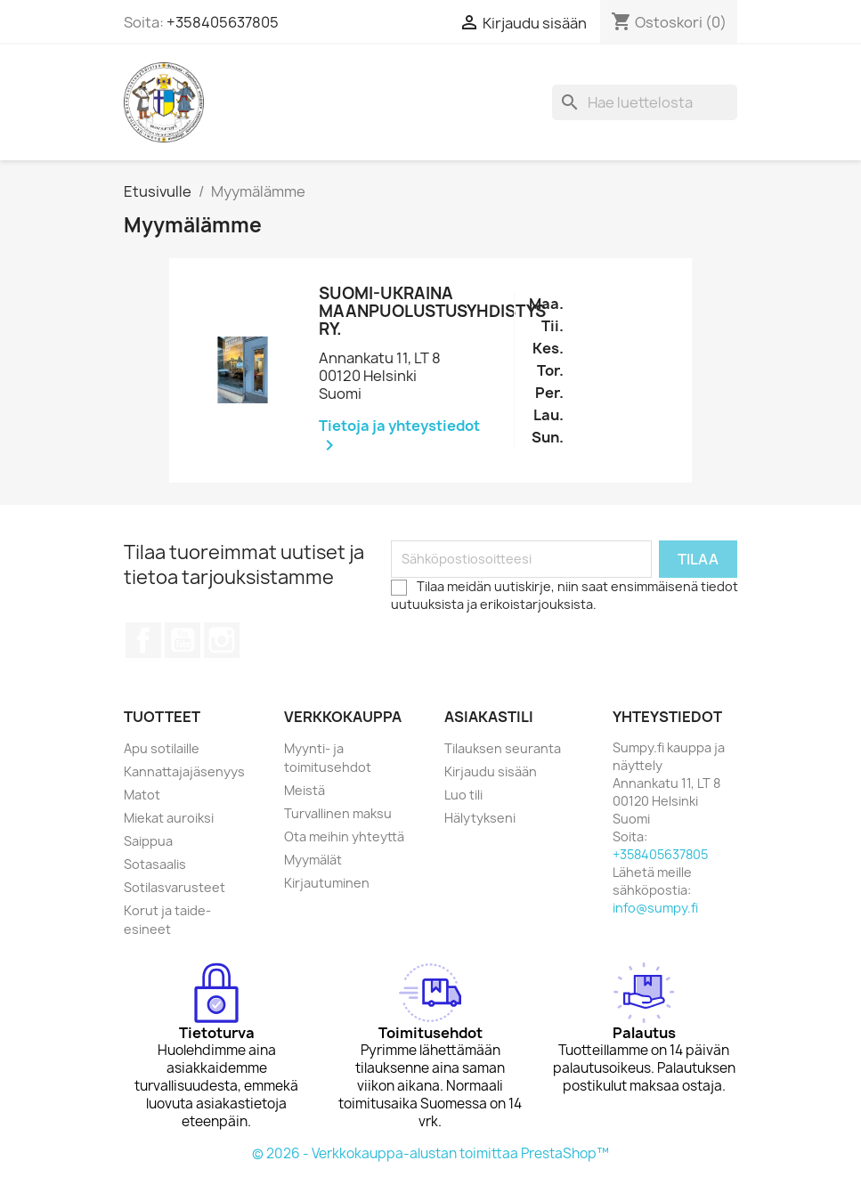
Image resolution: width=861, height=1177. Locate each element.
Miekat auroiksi (169, 817)
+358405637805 (223, 22)
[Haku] (644, 102)
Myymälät (313, 859)
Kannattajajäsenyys (184, 771)
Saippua (148, 840)
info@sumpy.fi (655, 907)
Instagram (222, 640)
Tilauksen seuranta (502, 748)
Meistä (304, 790)
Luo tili (463, 794)
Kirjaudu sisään (490, 771)
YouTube (182, 640)
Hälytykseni (480, 817)
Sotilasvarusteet (174, 887)
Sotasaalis (155, 864)
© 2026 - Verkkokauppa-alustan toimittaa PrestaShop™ (430, 1153)
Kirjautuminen (327, 882)
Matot (142, 794)
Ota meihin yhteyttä (344, 836)
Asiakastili (488, 716)
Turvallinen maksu (338, 813)
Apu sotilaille (161, 748)
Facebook (143, 640)
